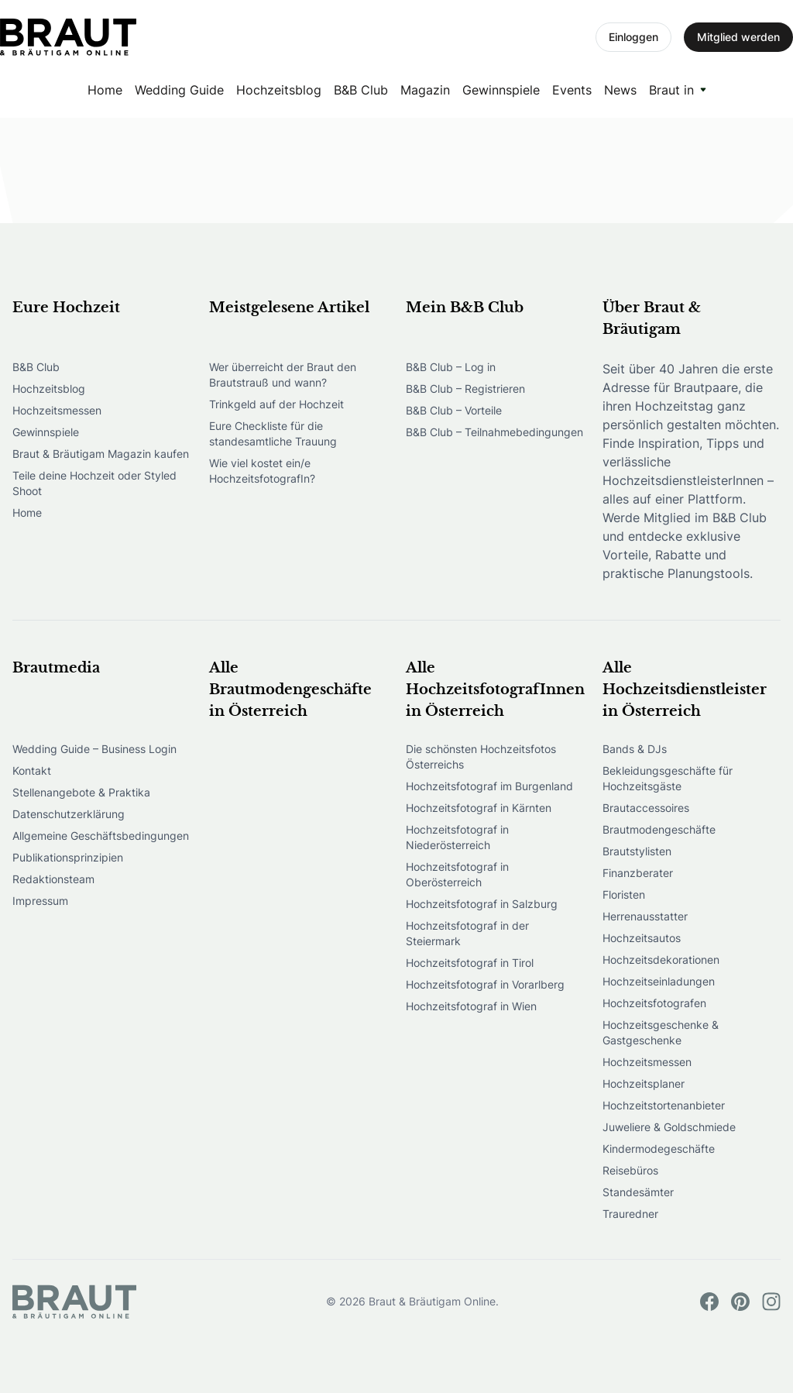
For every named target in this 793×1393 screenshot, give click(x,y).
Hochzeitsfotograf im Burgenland (489, 786)
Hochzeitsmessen (56, 410)
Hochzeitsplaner (643, 1083)
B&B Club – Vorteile (454, 410)
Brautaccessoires (645, 807)
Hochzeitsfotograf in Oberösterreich (457, 874)
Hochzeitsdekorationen (660, 959)
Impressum (40, 900)
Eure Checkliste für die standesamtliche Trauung (273, 433)
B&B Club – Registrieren (465, 388)
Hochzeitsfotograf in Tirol (470, 962)
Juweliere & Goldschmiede (669, 1127)
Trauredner (630, 1213)
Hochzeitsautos (641, 937)
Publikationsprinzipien (67, 857)
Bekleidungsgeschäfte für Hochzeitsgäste (667, 778)
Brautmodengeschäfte (659, 829)
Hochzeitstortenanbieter (663, 1105)
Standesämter (638, 1192)
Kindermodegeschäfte (658, 1148)
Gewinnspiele (501, 89)
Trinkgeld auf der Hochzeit (276, 404)
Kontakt (31, 770)
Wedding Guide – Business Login (94, 748)
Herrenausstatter (645, 916)
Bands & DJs (634, 748)
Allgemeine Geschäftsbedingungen (100, 835)
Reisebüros (630, 1170)
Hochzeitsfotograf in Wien (471, 1006)
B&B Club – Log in (451, 366)
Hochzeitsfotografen (654, 1003)
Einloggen (633, 36)
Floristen (623, 894)
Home (105, 89)
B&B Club (361, 89)
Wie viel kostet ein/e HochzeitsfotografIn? (262, 471)
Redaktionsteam (53, 879)
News (620, 89)
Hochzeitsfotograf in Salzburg (482, 903)
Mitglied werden (738, 36)
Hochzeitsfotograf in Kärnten (478, 807)
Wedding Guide (179, 89)
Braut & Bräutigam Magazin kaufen (100, 453)
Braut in (671, 89)
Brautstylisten (636, 851)
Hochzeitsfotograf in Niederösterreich (457, 837)
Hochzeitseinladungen (658, 981)
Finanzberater (637, 872)
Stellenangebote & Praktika (81, 792)
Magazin (425, 89)
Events (572, 89)
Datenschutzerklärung (68, 814)
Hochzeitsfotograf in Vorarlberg (485, 984)
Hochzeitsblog (278, 89)
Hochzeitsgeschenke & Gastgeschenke (660, 1032)
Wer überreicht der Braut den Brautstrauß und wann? (282, 374)
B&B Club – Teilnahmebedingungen (494, 432)
